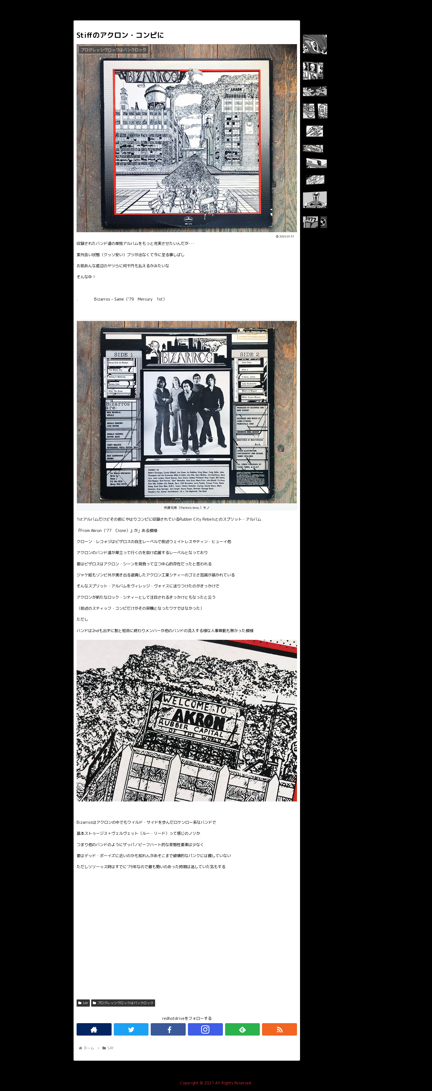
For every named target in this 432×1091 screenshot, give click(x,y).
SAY (83, 1003)
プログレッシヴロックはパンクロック (123, 1003)
